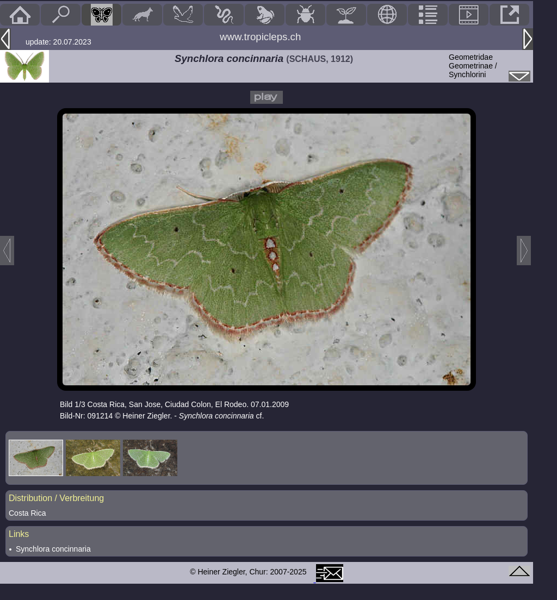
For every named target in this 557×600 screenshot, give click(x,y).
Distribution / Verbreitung (56, 498)
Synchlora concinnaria (53, 549)
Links (19, 534)
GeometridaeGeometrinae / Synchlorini (473, 66)
